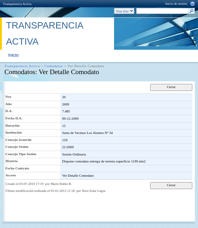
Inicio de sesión (176, 3)
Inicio (13, 55)
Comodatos (53, 66)
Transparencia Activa (17, 4)
